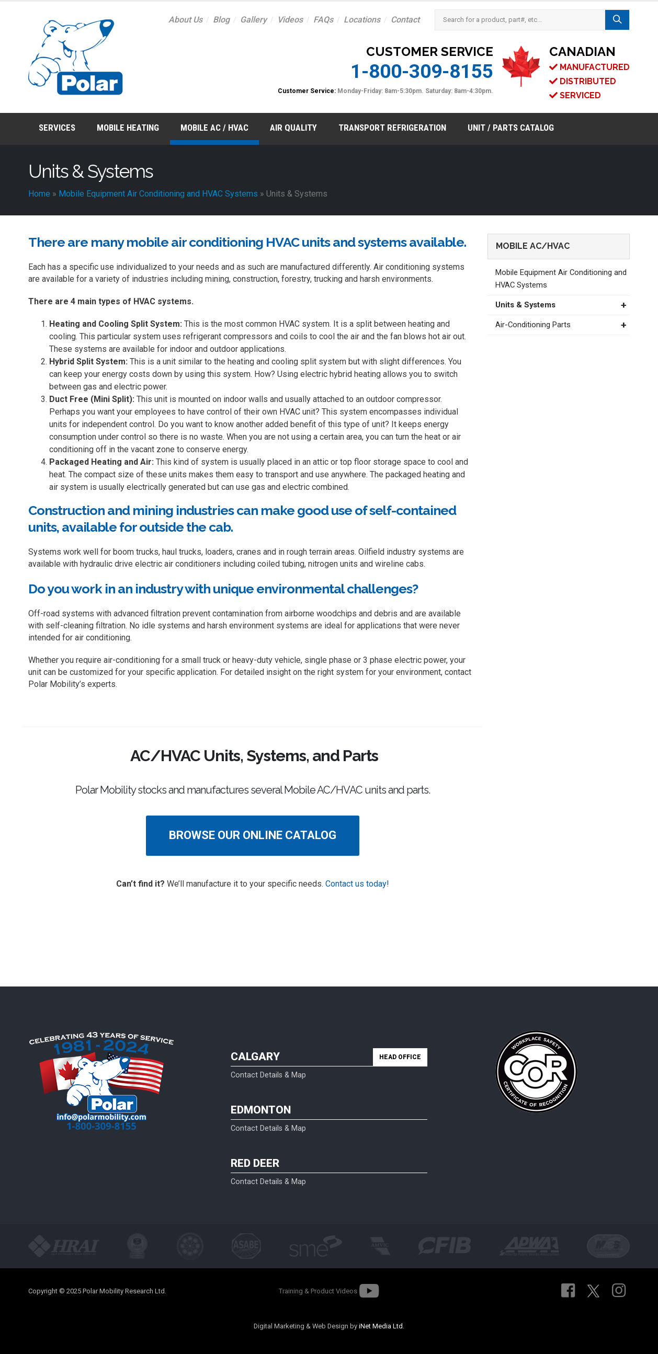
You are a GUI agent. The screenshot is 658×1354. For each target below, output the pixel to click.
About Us (185, 20)
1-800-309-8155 (421, 71)
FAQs (323, 20)
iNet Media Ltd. (381, 1326)
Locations (362, 20)
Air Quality (293, 127)
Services (57, 127)
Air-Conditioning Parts (533, 324)
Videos (290, 20)
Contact (405, 20)
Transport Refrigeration (392, 127)
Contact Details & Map (268, 1075)
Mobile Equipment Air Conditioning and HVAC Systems (158, 194)
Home (39, 194)
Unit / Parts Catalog (511, 127)
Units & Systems (525, 304)
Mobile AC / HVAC (214, 127)
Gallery (253, 20)
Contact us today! (357, 884)
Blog (221, 20)
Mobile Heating (128, 127)
